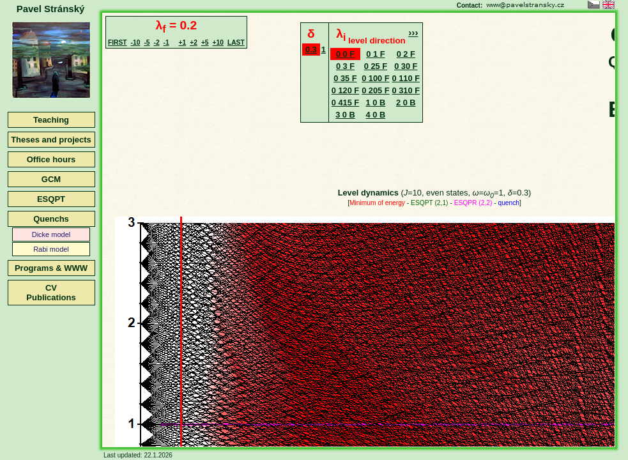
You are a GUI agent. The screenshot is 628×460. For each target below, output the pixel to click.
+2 (193, 42)
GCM (51, 179)
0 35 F (344, 78)
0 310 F (406, 90)
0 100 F (375, 78)
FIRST (117, 42)
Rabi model (51, 249)
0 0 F (345, 54)
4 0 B (376, 114)
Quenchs (51, 219)
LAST (236, 42)
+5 (205, 42)
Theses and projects (51, 139)
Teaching (51, 120)
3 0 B (345, 114)
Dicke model (51, 234)
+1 (183, 42)
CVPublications (50, 292)
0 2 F (406, 54)
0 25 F (375, 66)
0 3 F (345, 66)
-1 (166, 42)
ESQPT (51, 199)
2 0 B (406, 102)
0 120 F (345, 90)
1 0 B (376, 102)
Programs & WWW (51, 268)
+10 (218, 42)
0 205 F (375, 90)
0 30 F (405, 66)
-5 (146, 42)
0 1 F (375, 54)
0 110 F (406, 78)
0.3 (311, 49)
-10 (136, 42)
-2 (156, 42)
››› (413, 32)
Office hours (51, 159)
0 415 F (345, 102)
